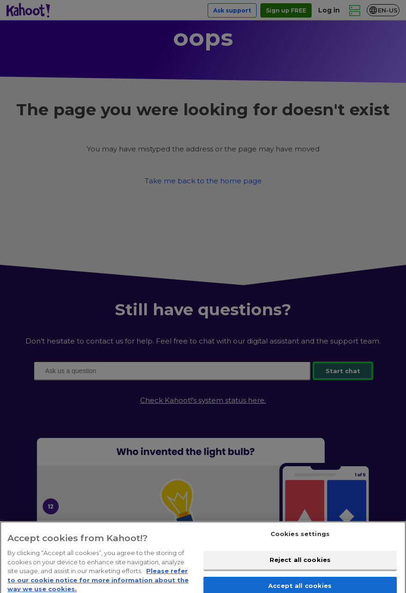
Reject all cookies (300, 565)
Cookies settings (300, 539)
